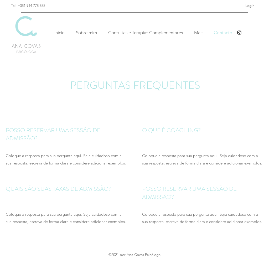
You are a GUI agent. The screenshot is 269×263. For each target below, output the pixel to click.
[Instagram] (239, 32)
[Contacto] (223, 32)
